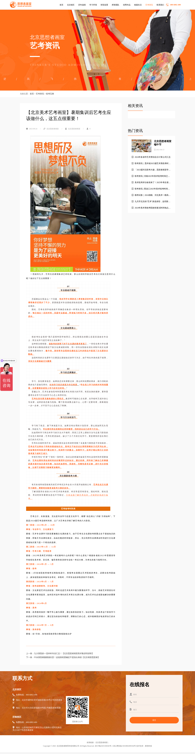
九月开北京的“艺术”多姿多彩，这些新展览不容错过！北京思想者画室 (151, 201)
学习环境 (93, 5)
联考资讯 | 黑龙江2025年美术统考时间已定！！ (151, 189)
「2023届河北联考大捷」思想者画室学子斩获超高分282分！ (151, 170)
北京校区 (70, 5)
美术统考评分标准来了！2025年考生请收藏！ (151, 182)
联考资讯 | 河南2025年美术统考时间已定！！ (150, 176)
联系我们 (160, 5)
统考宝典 (50, 94)
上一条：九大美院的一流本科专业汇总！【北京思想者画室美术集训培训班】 (60, 653)
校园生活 (138, 5)
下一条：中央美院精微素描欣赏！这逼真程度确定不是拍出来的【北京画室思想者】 (63, 657)
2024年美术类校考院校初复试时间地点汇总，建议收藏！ (151, 208)
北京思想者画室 (101, 742)
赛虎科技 (148, 746)
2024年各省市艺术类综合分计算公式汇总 (151, 157)
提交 (154, 720)
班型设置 (104, 5)
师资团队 (115, 5)
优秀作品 (126, 5)
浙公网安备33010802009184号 (124, 746)
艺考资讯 (149, 5)
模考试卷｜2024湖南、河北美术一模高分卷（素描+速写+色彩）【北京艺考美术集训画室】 (151, 195)
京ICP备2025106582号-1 (104, 746)
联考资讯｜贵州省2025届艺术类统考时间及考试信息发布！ (151, 163)
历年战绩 (82, 5)
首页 (61, 5)
